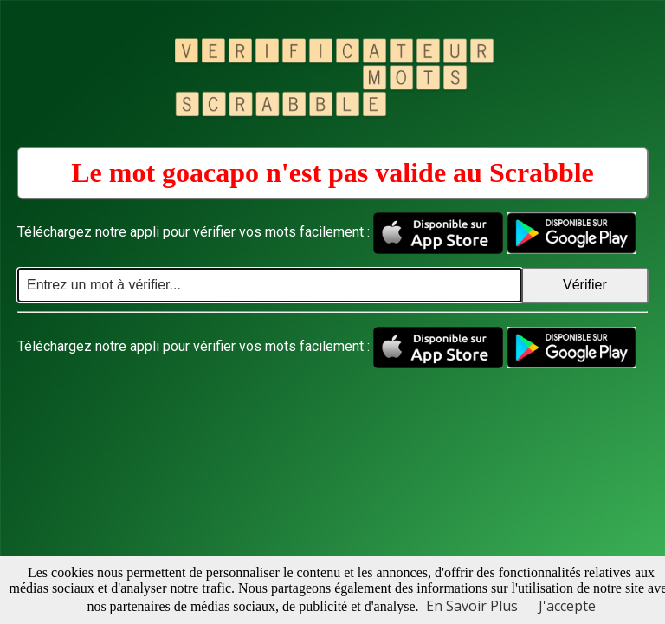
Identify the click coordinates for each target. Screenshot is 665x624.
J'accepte (567, 605)
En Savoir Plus (472, 605)
